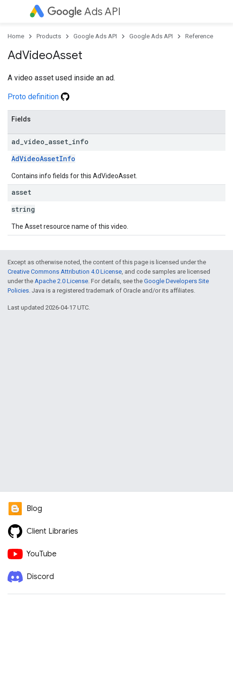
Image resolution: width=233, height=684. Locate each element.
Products (48, 36)
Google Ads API (95, 36)
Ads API (84, 11)
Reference (199, 36)
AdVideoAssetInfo (43, 158)
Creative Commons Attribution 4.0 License (65, 271)
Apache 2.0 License (61, 281)
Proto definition (39, 96)
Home (16, 36)
